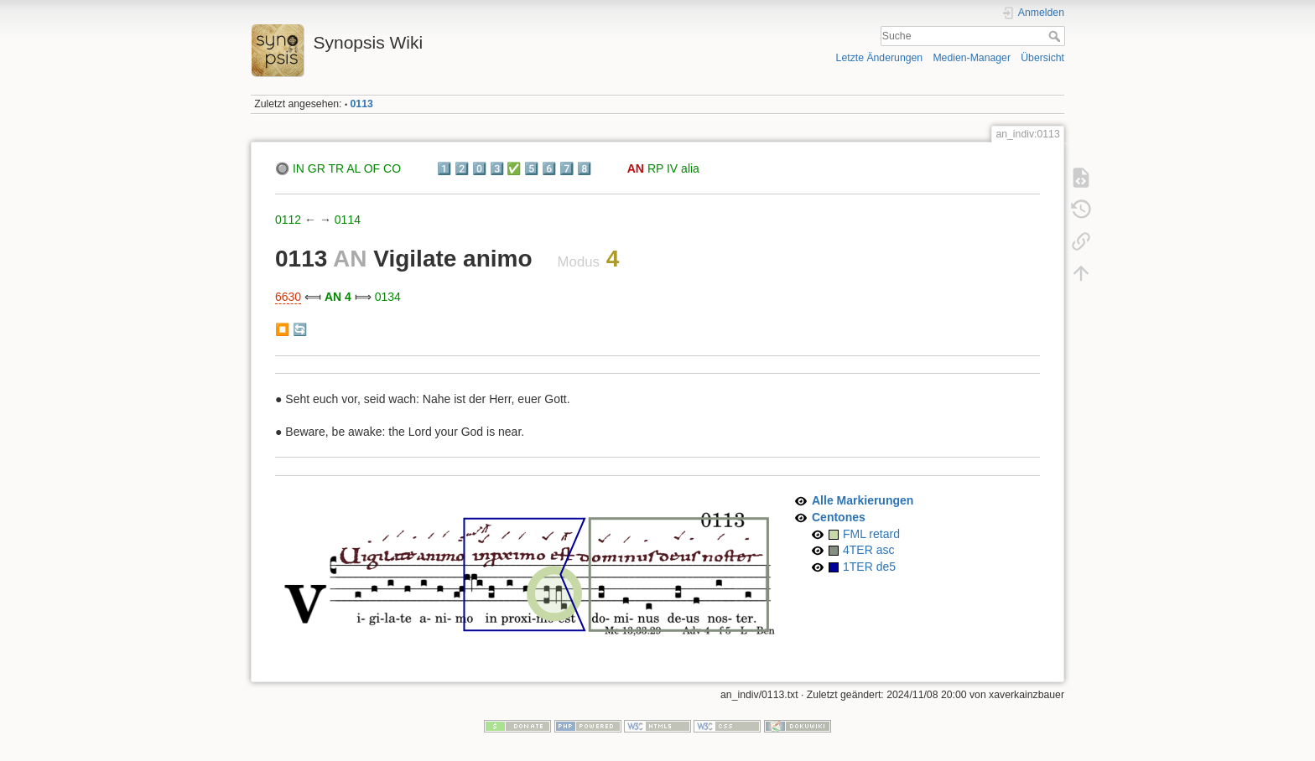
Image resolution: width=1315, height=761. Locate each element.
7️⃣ (566, 168)
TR (336, 168)
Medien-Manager (972, 58)
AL (353, 168)
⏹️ (282, 329)
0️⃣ (479, 168)
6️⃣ (549, 168)
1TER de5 (869, 566)
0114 (348, 219)
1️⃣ (444, 168)
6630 (288, 296)
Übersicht (1042, 58)
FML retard (871, 534)
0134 (388, 296)
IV (672, 168)
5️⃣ (531, 168)
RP (655, 168)
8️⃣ (584, 168)
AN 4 (338, 296)
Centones (838, 517)
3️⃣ (497, 168)
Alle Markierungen (862, 500)
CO (392, 168)
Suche (1056, 36)
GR (316, 168)
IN (298, 168)
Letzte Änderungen (879, 58)
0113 (362, 104)
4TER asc (868, 550)
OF (372, 168)
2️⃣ (462, 168)
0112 (288, 219)
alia (690, 168)
